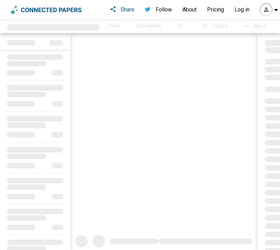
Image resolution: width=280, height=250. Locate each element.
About (189, 9)
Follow (158, 9)
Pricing (215, 9)
